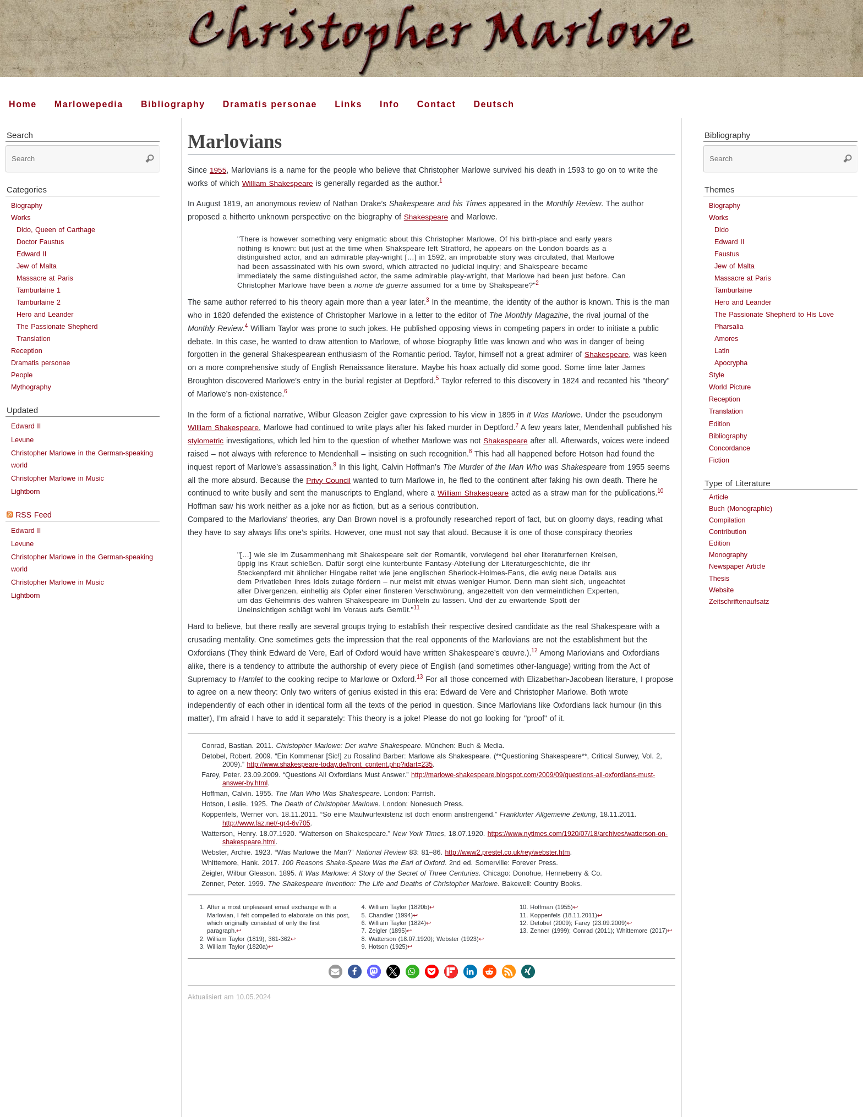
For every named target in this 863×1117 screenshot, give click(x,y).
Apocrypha (730, 363)
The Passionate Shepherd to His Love (774, 314)
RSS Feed (33, 514)
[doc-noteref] (443, 183)
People (21, 375)
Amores (726, 339)
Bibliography (728, 436)
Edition (719, 424)
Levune (22, 440)
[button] (335, 971)
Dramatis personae (40, 363)
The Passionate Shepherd (57, 327)
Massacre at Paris (45, 278)
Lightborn (25, 492)
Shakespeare (427, 216)
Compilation (727, 520)
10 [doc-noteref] (662, 491)
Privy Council (329, 480)
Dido (721, 230)
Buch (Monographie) (740, 509)
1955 (218, 170)
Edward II (31, 254)
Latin (721, 351)
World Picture (730, 387)
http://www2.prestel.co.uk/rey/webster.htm (509, 852)
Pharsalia (729, 327)
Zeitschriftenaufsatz (739, 602)
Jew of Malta (37, 266)
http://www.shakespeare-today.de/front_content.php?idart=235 (342, 764)
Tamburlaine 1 (39, 290)
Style (716, 375)
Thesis (719, 578)
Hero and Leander (45, 314)
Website (721, 590)
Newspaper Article (737, 566)
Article (718, 497)
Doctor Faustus (40, 242)
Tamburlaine (733, 290)
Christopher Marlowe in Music (57, 478)
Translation (34, 339)
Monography (728, 555)
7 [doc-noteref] (519, 425)
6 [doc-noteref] (285, 391)
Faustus (726, 254)
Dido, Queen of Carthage (56, 230)
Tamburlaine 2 (39, 302)
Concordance (729, 448)
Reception (26, 351)
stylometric (206, 440)
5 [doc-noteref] (437, 378)
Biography (26, 206)
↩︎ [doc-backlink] (238, 930)
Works (20, 218)
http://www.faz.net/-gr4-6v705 (267, 823)
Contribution (727, 532)
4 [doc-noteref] (246, 326)
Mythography (31, 387)
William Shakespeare (278, 183)
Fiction (719, 460)
